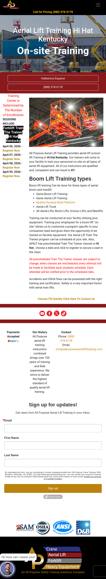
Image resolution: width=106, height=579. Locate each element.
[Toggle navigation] (98, 5)
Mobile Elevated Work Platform (55, 202)
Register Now (11, 150)
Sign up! (53, 488)
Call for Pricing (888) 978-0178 (53, 12)
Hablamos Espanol (53, 78)
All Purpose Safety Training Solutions (48, 572)
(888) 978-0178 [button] (53, 87)
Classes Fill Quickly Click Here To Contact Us (66, 299)
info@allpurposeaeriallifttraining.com (79, 349)
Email (8, 420)
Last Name (11, 455)
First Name (11, 438)
